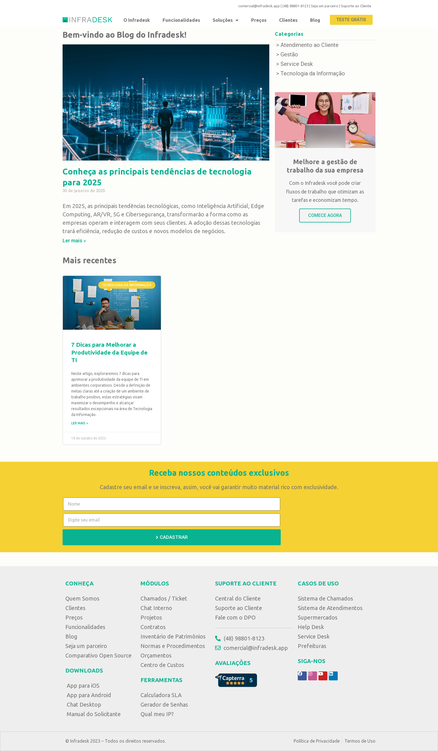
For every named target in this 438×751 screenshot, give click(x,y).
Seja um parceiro (324, 6)
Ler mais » (74, 240)
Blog (315, 20)
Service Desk (296, 64)
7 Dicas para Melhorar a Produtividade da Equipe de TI (109, 352)
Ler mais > (79, 423)
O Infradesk (136, 20)
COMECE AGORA (325, 215)
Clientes (288, 20)
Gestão (289, 54)
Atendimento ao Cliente (309, 45)
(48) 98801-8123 (295, 6)
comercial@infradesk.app (259, 6)
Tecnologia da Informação (312, 73)
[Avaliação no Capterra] (236, 679)
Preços (258, 20)
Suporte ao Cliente (356, 6)
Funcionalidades (181, 20)
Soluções (226, 20)
